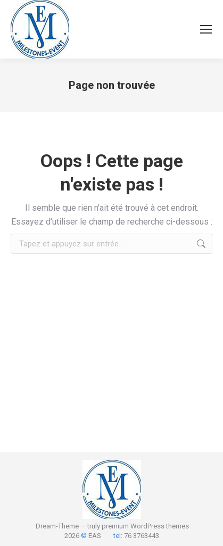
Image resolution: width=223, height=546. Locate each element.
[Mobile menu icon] (206, 29)
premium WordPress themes (145, 526)
